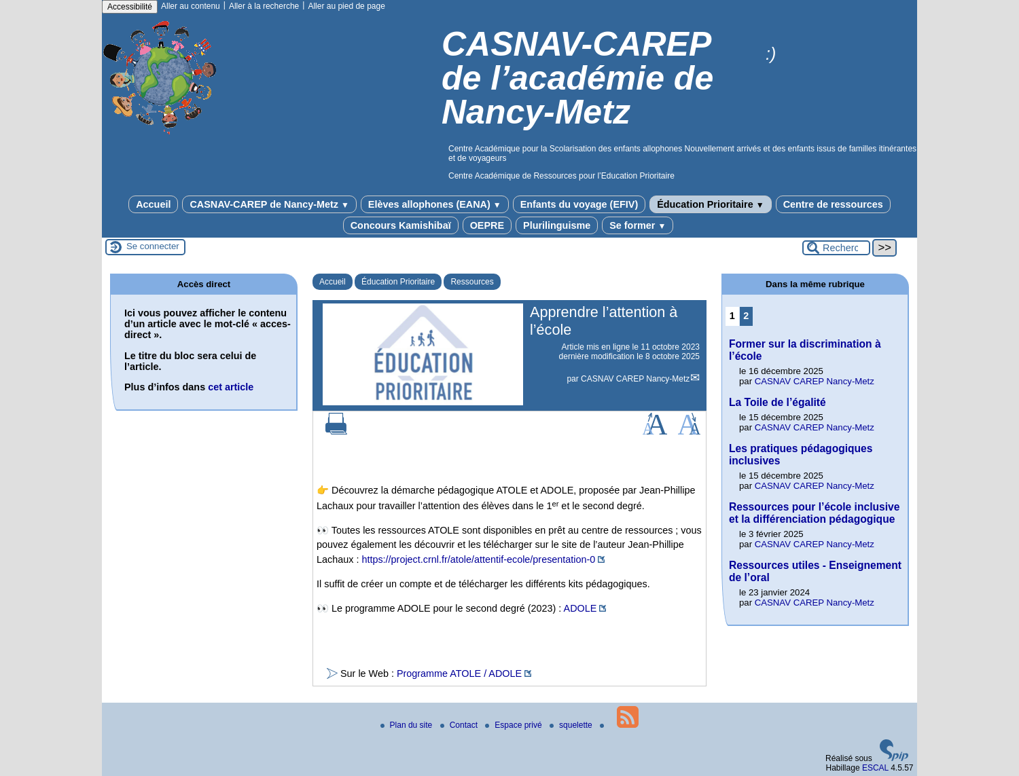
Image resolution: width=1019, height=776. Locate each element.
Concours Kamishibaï (401, 225)
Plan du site (407, 725)
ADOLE (580, 608)
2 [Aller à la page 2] (746, 315)
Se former (637, 225)
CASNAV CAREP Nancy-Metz (635, 379)
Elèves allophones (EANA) (434, 204)
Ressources (471, 282)
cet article (230, 387)
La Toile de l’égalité (777, 402)
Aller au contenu (190, 6)
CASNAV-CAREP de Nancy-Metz (269, 204)
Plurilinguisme (556, 225)
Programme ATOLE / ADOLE (459, 673)
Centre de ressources (833, 204)
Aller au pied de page (346, 6)
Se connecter (152, 246)
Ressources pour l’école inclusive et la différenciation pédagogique (814, 513)
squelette (572, 725)
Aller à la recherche (264, 6)
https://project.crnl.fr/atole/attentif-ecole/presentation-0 (478, 559)
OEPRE (487, 225)
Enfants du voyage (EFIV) (579, 204)
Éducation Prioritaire (710, 204)
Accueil (153, 204)
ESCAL (875, 768)
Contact (460, 725)
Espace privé (514, 725)
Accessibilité (129, 7)
